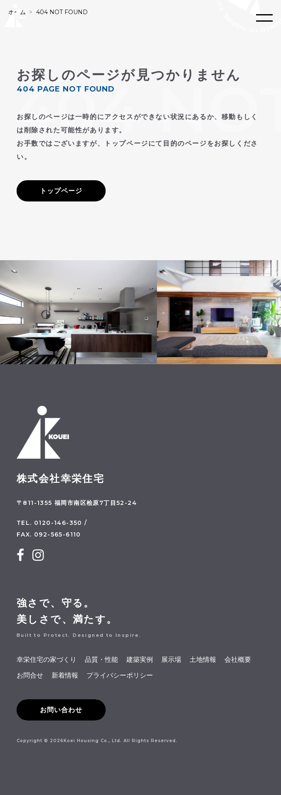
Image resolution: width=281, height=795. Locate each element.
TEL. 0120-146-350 (49, 523)
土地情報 (203, 659)
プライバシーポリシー (119, 675)
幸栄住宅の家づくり (46, 659)
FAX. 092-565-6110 (49, 534)
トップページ (61, 191)
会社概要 (237, 659)
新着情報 (65, 675)
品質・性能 (101, 659)
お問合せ (30, 675)
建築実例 (139, 659)
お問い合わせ (61, 710)
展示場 (171, 659)
